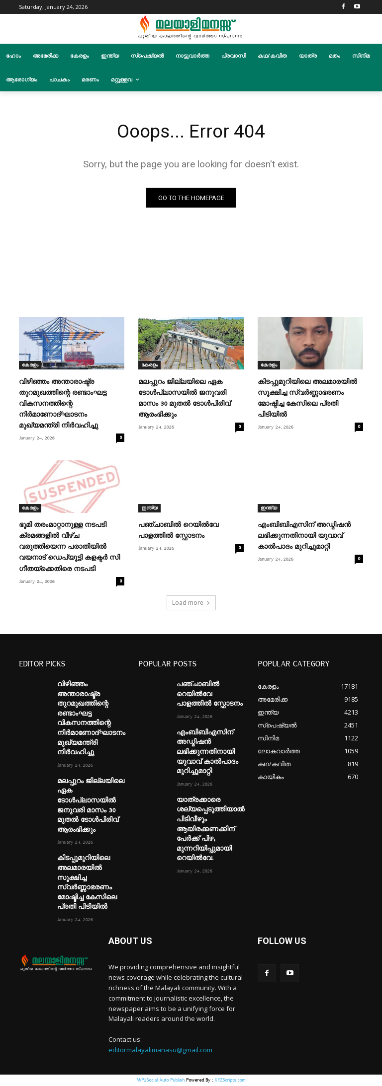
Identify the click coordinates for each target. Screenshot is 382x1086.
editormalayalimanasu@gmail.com (160, 1050)
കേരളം (30, 365)
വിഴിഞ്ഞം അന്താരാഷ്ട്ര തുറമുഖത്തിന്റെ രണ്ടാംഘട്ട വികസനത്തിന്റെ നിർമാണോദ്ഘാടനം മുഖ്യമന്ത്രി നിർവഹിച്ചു (62, 404)
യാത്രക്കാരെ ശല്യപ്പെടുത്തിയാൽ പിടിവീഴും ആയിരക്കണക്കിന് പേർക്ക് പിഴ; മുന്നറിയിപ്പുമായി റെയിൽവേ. (211, 830)
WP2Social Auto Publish (161, 1081)
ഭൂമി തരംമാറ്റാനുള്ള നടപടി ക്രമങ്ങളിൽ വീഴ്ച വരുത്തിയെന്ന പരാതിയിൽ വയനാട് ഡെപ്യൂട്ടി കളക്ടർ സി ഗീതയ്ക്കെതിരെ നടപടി (69, 548)
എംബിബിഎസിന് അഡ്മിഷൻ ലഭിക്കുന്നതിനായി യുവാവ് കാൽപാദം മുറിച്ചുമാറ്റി (304, 537)
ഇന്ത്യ (149, 509)
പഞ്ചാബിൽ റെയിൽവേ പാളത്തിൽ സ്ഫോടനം (210, 695)
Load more (191, 603)
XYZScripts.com (229, 1081)
